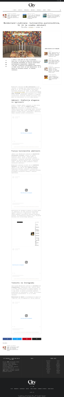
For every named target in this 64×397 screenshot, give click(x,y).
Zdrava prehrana (52, 74)
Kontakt (27, 388)
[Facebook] (57, 1)
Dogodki (9, 13)
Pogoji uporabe (33, 388)
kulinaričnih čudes (19, 91)
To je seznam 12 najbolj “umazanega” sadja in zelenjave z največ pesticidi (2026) (54, 78)
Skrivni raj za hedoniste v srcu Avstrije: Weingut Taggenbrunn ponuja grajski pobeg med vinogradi (34, 16)
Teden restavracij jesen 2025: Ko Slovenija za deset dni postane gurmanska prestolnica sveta (14, 16)
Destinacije (50, 13)
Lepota (50, 51)
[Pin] (6, 64)
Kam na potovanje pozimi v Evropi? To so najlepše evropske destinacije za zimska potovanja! (54, 16)
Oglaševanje (22, 388)
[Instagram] (59, 1)
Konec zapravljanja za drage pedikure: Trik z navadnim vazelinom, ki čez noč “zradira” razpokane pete (54, 54)
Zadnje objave (51, 388)
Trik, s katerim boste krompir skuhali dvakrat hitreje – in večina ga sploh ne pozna (37, 235)
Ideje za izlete (31, 13)
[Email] (6, 66)
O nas (11, 388)
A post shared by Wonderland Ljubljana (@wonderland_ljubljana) (26, 146)
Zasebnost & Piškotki (42, 388)
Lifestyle (51, 58)
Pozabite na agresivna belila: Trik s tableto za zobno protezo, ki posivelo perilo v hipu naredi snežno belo (54, 70)
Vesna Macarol (24, 27)
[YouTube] (60, 1)
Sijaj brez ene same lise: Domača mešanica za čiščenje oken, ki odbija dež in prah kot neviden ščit (54, 62)
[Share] (6, 60)
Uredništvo (16, 388)
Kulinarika (13, 13)
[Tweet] (6, 62)
